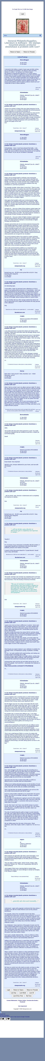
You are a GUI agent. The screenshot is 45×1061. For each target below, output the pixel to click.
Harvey (22, 371)
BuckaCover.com (20, 312)
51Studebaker (24, 92)
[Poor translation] (7, 1018)
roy (21, 269)
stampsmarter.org (20, 131)
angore (22, 839)
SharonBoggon (24, 60)
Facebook (22, 1002)
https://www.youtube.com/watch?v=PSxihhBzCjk (19, 666)
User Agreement (22, 1006)
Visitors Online (22, 1000)
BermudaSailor (24, 414)
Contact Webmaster (12, 1000)
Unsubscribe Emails (32, 1000)
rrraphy (22, 316)
